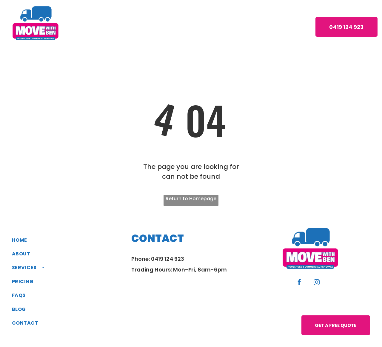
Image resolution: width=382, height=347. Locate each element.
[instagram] (316, 283)
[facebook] (299, 283)
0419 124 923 (167, 259)
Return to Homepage (191, 198)
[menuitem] (102, 26)
